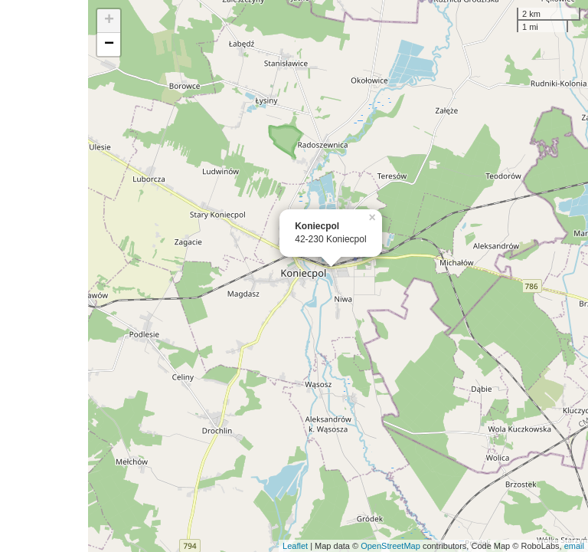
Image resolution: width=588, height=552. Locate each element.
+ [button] (109, 20)
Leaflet (295, 545)
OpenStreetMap (390, 545)
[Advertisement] (44, 276)
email (574, 545)
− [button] (109, 44)
